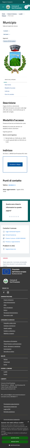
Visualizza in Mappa (15, 164)
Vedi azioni (7, 34)
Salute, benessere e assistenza (12, 346)
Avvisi (5, 364)
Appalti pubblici (8, 328)
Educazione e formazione (10, 341)
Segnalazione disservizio (10, 407)
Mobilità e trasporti (9, 333)
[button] (15, 445)
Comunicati (7, 362)
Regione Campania (7, 2)
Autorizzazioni (7, 349)
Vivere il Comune (12, 14)
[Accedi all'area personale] (23, 2)
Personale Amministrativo (11, 313)
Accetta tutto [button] (15, 438)
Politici (5, 310)
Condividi (6, 31)
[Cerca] (27, 7)
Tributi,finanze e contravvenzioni (12, 344)
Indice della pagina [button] (10, 79)
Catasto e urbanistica (9, 331)
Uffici (5, 305)
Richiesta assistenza (9, 412)
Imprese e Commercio (9, 326)
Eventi (5, 374)
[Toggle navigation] (3, 7)
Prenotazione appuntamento (11, 404)
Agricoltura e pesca (9, 351)
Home (3, 14)
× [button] (28, 421)
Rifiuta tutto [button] (15, 441)
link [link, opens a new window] (6, 434)
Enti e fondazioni (8, 308)
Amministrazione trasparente (12, 419)
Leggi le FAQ (7, 409)
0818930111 (12, 185)
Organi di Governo (8, 300)
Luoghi (21, 14)
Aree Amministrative (9, 302)
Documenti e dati (8, 315)
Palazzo (4, 16)
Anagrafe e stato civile (10, 323)
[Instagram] (8, 292)
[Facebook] (3, 292)
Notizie (5, 359)
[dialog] (15, 434)
